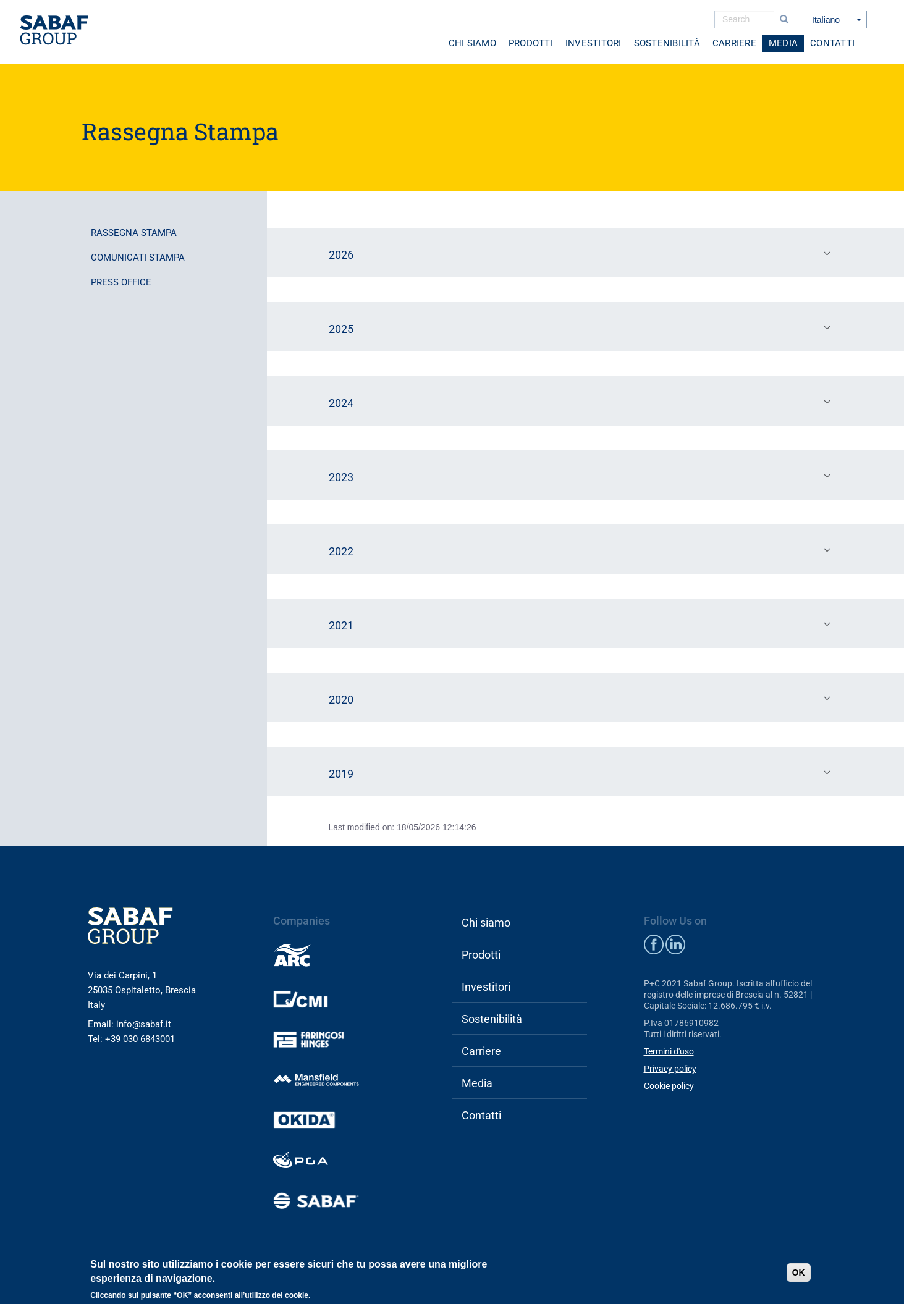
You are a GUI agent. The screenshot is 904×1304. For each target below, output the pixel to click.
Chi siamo (472, 43)
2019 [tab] (583, 772)
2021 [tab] (583, 624)
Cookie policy (669, 1086)
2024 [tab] (583, 402)
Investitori (593, 43)
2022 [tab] (583, 550)
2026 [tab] (583, 253)
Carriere (734, 43)
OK (798, 1272)
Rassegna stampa (134, 232)
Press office (121, 282)
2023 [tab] (583, 476)
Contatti (832, 43)
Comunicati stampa (138, 257)
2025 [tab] (583, 328)
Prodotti (531, 43)
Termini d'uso (669, 1051)
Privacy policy (670, 1069)
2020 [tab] (583, 698)
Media (783, 43)
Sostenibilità (667, 43)
